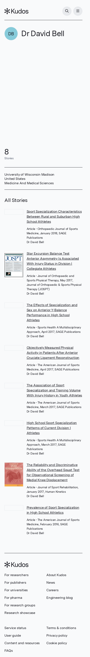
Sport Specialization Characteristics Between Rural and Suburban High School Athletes (54, 216)
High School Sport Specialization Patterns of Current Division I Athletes (52, 428)
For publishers (15, 583)
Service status (15, 628)
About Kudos (56, 575)
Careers (52, 590)
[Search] (67, 11)
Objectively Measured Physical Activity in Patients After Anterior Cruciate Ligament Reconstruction (53, 353)
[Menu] (77, 11)
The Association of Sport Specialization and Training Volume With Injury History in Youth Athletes (54, 390)
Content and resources (22, 643)
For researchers (16, 575)
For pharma (13, 598)
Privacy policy (56, 635)
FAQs (8, 651)
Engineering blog (59, 598)
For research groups (19, 605)
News (50, 583)
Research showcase (19, 613)
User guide (12, 635)
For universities (16, 590)
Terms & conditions (61, 628)
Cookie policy (56, 643)
